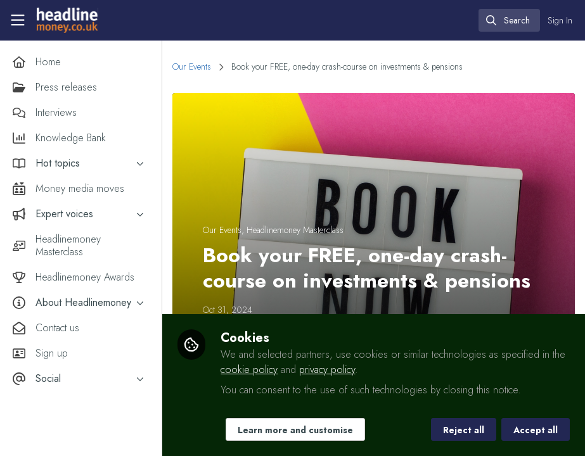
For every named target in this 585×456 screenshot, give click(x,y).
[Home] (65, 20)
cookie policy (249, 369)
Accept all (535, 430)
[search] (509, 20)
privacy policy (327, 369)
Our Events (191, 66)
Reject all (463, 430)
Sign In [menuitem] (560, 20)
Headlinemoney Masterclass (295, 230)
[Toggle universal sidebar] (17, 20)
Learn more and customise (295, 430)
